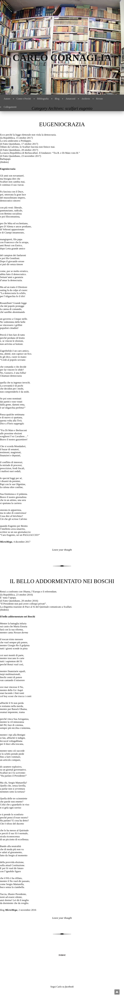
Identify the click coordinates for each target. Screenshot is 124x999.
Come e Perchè (24, 98)
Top (117, 992)
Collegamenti (10, 107)
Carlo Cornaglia (62, 57)
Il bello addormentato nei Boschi (62, 581)
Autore (7, 98)
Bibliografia (43, 98)
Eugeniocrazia (62, 124)
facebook (69, 986)
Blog (57, 98)
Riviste (99, 98)
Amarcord (70, 98)
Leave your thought (62, 549)
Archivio (85, 98)
